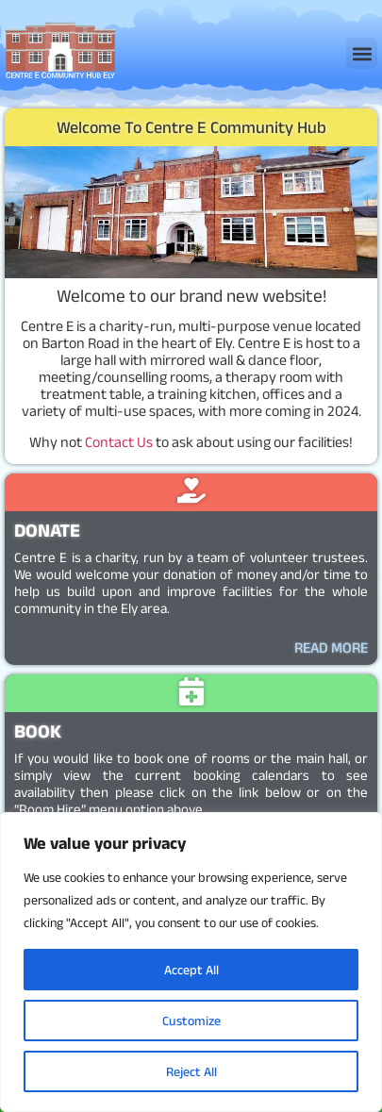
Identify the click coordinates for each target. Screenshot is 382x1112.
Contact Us (119, 442)
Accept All (191, 969)
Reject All (191, 1071)
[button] (361, 53)
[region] (191, 962)
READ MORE (331, 647)
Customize (191, 1020)
